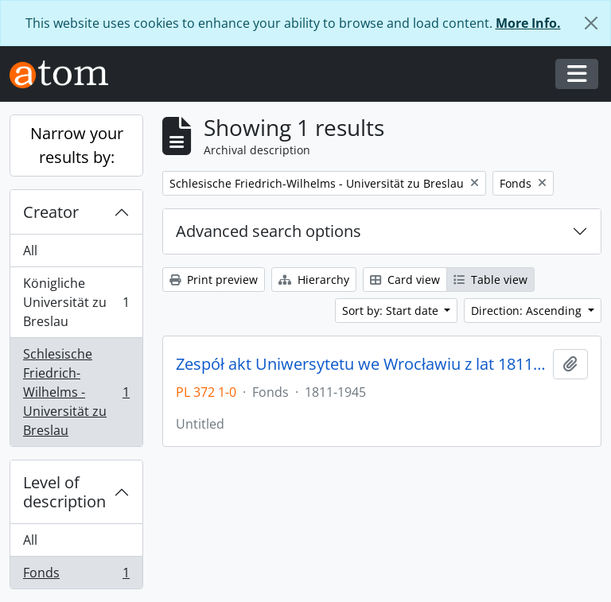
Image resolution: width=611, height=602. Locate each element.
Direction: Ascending (528, 310)
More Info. (528, 23)
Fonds (76, 575)
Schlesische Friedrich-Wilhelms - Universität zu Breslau (76, 392)
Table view (490, 279)
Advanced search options (268, 231)
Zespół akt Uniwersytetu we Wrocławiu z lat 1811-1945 (361, 364)
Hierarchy (313, 279)
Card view (405, 279)
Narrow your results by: (76, 145)
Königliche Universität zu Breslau (76, 302)
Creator (51, 212)
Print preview (213, 279)
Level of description (64, 492)
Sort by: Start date (392, 310)
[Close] (591, 23)
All (30, 250)
